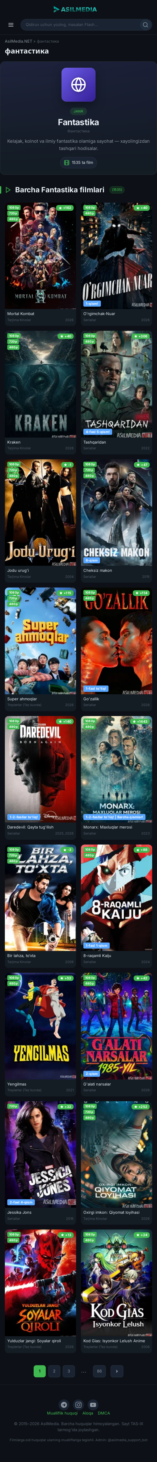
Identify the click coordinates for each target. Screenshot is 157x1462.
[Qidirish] (145, 24)
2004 (69, 577)
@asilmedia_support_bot (128, 1440)
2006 (145, 1347)
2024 (145, 962)
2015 (146, 577)
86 (99, 1371)
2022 (145, 448)
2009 (69, 962)
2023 (145, 833)
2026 (69, 320)
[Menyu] (11, 25)
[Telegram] (63, 1404)
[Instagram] (78, 1404)
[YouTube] (93, 1404)
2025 (59, 833)
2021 (70, 1090)
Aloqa (87, 1413)
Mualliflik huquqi (62, 1413)
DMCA (104, 1413)
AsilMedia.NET (18, 41)
